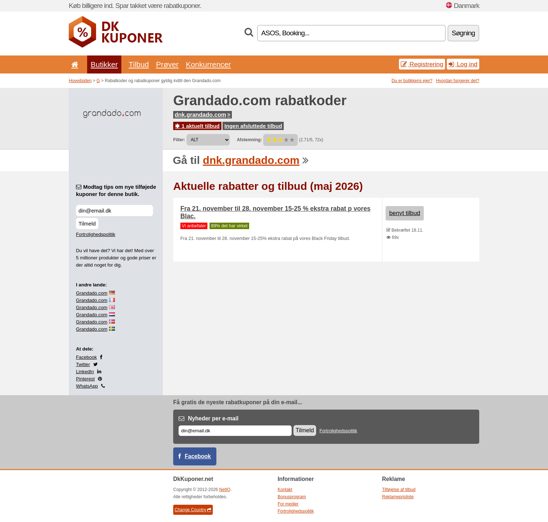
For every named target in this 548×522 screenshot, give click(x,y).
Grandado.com (91, 293)
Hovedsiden (80, 80)
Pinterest (85, 379)
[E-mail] (235, 430)
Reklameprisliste (398, 496)
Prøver (167, 64)
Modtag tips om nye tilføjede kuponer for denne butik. (116, 190)
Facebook (86, 357)
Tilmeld (87, 223)
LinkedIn (85, 371)
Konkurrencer (208, 64)
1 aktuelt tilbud (197, 126)
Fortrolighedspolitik (95, 234)
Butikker (104, 64)
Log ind (463, 64)
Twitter (83, 364)
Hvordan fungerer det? (457, 80)
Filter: (179, 139)
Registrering (422, 64)
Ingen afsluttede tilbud (253, 126)
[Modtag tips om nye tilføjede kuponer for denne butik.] (114, 210)
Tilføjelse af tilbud (399, 489)
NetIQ (224, 489)
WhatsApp (87, 386)
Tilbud (139, 64)
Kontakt (285, 489)
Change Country (193, 509)
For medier (288, 504)
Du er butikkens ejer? (412, 80)
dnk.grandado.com (202, 115)
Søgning (463, 33)
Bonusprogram (292, 496)
